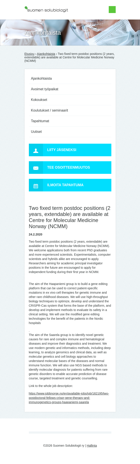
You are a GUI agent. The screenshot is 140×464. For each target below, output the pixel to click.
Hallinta (92, 445)
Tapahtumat (40, 121)
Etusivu (30, 54)
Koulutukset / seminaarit (49, 110)
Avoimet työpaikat (44, 89)
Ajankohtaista (46, 54)
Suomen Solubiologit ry (40, 20)
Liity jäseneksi (52, 150)
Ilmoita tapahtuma (56, 185)
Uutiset (36, 131)
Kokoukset (39, 100)
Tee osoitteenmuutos (59, 167)
